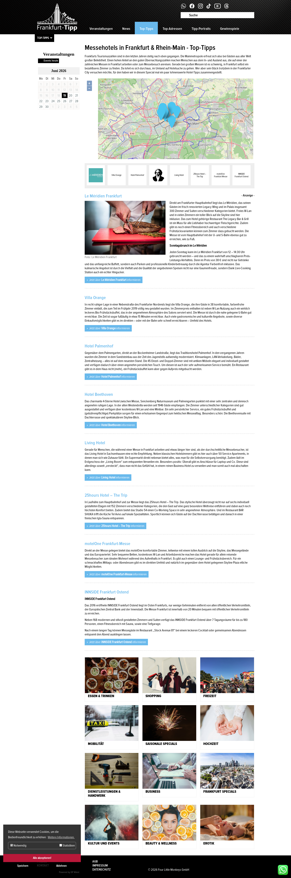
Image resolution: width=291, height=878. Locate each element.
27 (70, 101)
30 (46, 107)
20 (70, 96)
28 (76, 101)
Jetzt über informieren (114, 280)
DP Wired (75, 872)
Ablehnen (61, 866)
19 (64, 96)
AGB (95, 861)
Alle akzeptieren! (42, 858)
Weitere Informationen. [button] (61, 837)
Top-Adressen (172, 28)
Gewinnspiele (229, 28)
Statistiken (67, 846)
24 (52, 101)
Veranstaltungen (101, 28)
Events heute (51, 60)
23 (46, 101)
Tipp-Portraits (201, 28)
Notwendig (18, 846)
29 (40, 107)
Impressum (100, 865)
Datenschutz (101, 870)
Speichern (22, 866)
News (126, 28)
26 (64, 101)
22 (40, 101)
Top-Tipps (146, 28)
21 (76, 96)
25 (58, 101)
